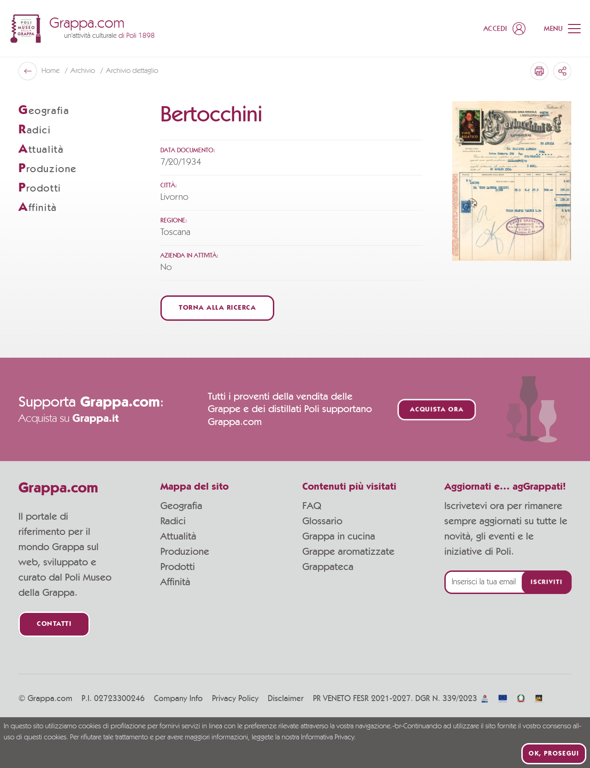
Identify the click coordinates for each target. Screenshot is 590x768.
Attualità (178, 536)
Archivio (84, 71)
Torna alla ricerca (217, 308)
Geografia (181, 506)
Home (51, 71)
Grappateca (328, 567)
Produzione (184, 551)
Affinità (175, 582)
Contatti (54, 624)
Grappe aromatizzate (348, 551)
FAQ (311, 506)
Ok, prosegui (554, 753)
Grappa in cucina (338, 536)
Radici (173, 521)
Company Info (178, 699)
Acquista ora (437, 409)
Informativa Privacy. (328, 737)
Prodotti (177, 567)
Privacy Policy (235, 699)
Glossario (322, 521)
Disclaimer (286, 699)
